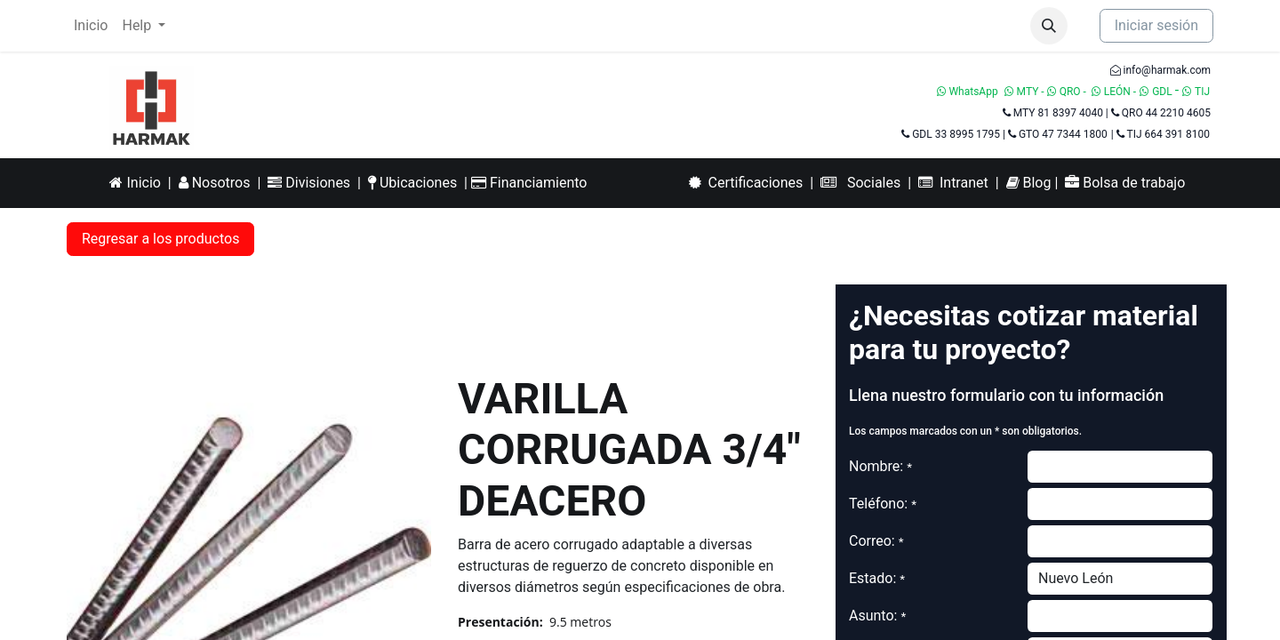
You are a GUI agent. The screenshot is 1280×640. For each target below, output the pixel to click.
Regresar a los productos (160, 238)
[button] (1049, 25)
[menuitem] (91, 26)
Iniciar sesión (1156, 25)
